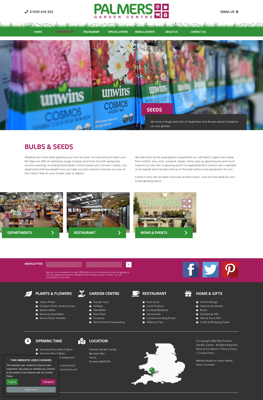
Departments (65, 32)
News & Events (145, 32)
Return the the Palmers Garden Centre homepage (131, 11)
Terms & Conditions (207, 348)
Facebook (191, 269)
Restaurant (91, 32)
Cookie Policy (206, 352)
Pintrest (230, 269)
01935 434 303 (39, 12)
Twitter (211, 269)
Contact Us (198, 32)
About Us (171, 32)
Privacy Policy (229, 348)
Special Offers (118, 32)
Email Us (229, 12)
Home (38, 32)
